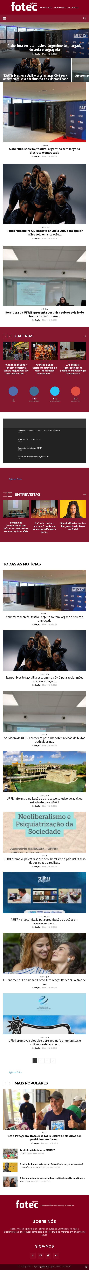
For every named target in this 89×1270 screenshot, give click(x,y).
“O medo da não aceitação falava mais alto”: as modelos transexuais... (44, 369)
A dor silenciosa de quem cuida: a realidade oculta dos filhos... (52, 1178)
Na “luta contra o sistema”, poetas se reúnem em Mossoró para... (44, 528)
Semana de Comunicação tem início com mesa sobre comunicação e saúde (16, 527)
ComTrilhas (44, 916)
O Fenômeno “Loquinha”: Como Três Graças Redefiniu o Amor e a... (44, 982)
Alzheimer (25, 1181)
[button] (85, 18)
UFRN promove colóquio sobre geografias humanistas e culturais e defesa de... (44, 1042)
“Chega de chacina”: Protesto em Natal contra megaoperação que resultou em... (16, 369)
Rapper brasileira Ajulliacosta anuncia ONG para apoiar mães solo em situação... (44, 232)
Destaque (44, 227)
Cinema (44, 145)
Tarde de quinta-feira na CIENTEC (37, 1150)
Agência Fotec (15, 479)
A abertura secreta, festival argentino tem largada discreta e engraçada (44, 151)
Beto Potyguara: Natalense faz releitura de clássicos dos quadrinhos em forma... (44, 1137)
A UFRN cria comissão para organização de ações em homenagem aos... (44, 921)
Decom (16, 520)
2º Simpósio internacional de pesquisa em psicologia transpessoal (73, 369)
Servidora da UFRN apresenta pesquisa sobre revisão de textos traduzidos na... (44, 314)
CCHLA (44, 309)
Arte (44, 1133)
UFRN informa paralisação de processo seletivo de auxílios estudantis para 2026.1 (44, 800)
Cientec (24, 1153)
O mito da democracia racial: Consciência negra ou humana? (51, 1164)
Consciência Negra (30, 1167)
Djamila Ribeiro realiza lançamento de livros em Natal (73, 526)
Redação (36, 54)
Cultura (44, 520)
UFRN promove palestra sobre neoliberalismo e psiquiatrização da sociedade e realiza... (45, 861)
